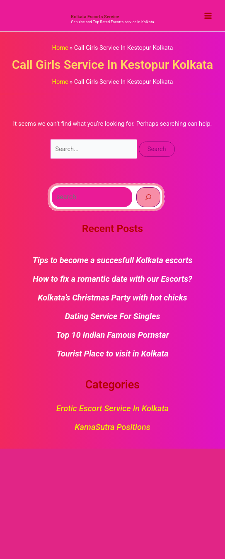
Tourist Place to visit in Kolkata (113, 354)
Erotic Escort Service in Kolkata (112, 408)
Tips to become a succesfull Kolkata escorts (113, 260)
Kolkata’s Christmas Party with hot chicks (112, 298)
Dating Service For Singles (112, 316)
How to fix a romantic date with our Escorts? (112, 279)
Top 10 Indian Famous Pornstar (112, 335)
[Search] (148, 197)
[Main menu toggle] (208, 15)
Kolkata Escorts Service (95, 17)
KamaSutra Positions (112, 427)
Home (60, 47)
